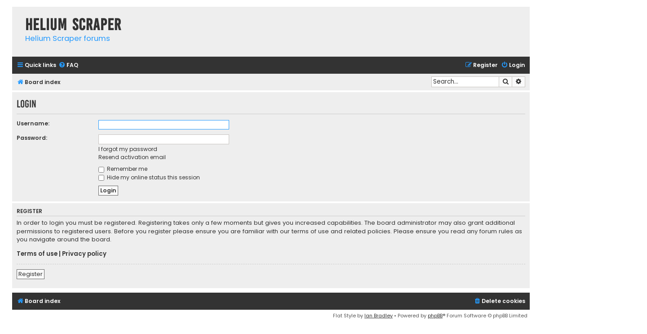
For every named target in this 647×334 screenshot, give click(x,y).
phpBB (435, 315)
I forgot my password (127, 149)
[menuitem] (68, 65)
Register (30, 274)
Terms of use (37, 254)
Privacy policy (84, 254)
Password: (32, 138)
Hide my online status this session (149, 177)
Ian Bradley (378, 315)
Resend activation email (132, 157)
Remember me (122, 169)
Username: (33, 123)
